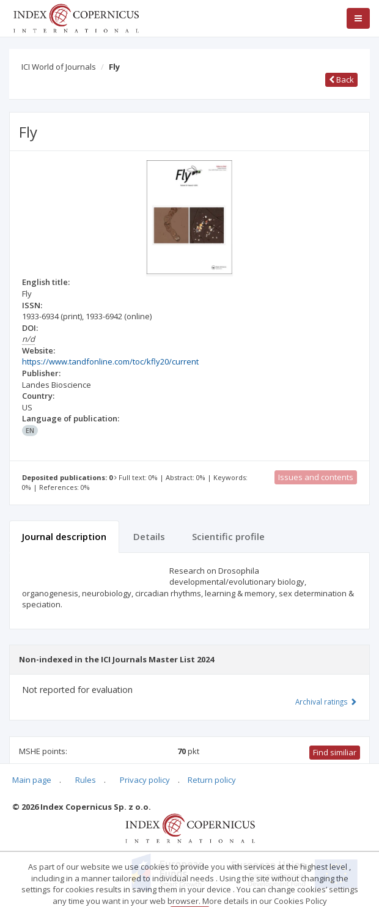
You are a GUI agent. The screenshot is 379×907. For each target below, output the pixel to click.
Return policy (212, 779)
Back (341, 79)
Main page (31, 779)
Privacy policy (145, 779)
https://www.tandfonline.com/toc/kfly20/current (110, 361)
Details (149, 536)
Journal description (64, 536)
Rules (85, 779)
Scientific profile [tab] (228, 536)
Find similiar (334, 752)
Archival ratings (326, 701)
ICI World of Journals (58, 66)
